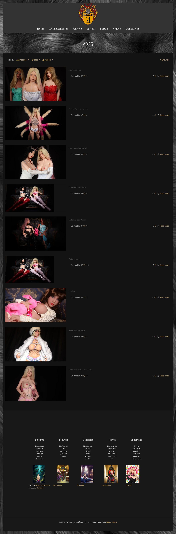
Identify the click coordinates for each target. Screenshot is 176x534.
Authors (47, 60)
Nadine (72, 291)
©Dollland (57, 485)
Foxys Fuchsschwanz (78, 109)
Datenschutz (111, 522)
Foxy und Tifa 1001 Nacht (80, 370)
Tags (36, 60)
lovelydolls (46, 485)
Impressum (106, 485)
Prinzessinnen (75, 70)
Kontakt (80, 485)
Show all (164, 60)
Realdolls (40, 488)
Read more (164, 76)
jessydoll (38, 485)
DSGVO (129, 485)
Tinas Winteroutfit (77, 330)
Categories (22, 60)
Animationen (74, 259)
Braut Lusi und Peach (78, 148)
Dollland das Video (77, 187)
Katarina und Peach (77, 220)
